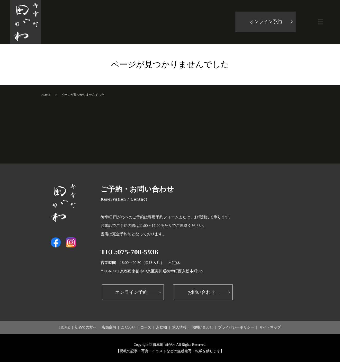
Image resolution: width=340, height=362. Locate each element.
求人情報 (179, 327)
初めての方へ (85, 327)
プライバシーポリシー (236, 327)
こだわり (128, 327)
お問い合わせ (201, 292)
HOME (45, 95)
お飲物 (161, 327)
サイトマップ (270, 327)
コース (145, 327)
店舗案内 (109, 327)
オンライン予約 (265, 21)
